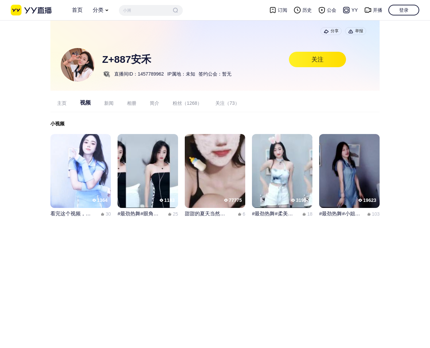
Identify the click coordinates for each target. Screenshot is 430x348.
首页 (77, 10)
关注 (317, 59)
